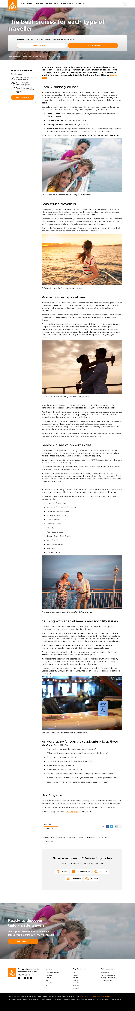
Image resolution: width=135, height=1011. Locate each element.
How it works (26, 3)
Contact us (49, 977)
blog (25, 56)
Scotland (76, 985)
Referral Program (106, 980)
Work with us (50, 983)
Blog (47, 985)
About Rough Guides (52, 972)
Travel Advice (48, 841)
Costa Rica (76, 983)
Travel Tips (103, 837)
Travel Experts (67, 3)
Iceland (75, 980)
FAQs (47, 980)
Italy (74, 972)
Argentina (76, 988)
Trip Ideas (38, 3)
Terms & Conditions (85, 996)
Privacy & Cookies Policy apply (101, 996)
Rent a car (100, 871)
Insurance (91, 879)
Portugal (75, 975)
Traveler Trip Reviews (108, 975)
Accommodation (81, 871)
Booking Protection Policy (109, 977)
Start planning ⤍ (22, 97)
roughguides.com (14, 56)
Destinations (50, 3)
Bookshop (80, 3)
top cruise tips (72, 812)
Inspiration (91, 837)
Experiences (73, 879)
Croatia (75, 977)
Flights (62, 871)
